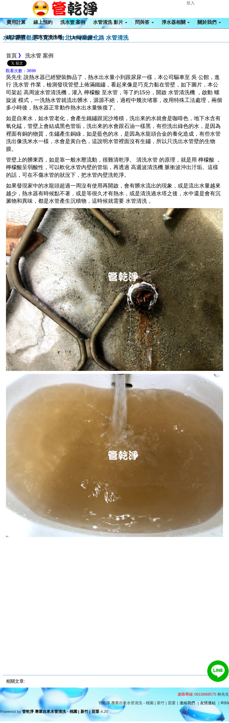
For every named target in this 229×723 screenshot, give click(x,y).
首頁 (11, 56)
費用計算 (16, 22)
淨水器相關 (176, 22)
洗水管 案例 (72, 22)
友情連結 (208, 703)
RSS (225, 703)
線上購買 (16, 37)
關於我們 (209, 22)
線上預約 (42, 22)
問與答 (144, 22)
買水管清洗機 (47, 37)
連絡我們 (187, 703)
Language (82, 37)
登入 (190, 3)
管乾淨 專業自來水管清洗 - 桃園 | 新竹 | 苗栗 (60, 711)
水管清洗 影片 (110, 22)
